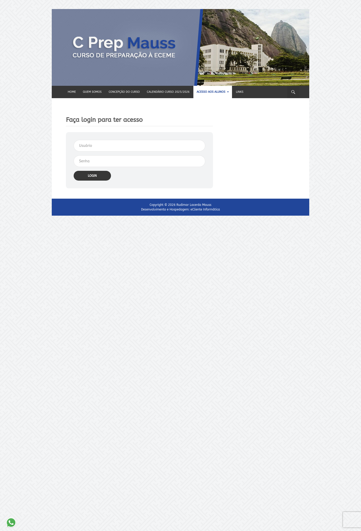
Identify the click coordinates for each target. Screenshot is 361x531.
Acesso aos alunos (210, 92)
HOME (72, 92)
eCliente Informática (205, 209)
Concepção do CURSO (124, 92)
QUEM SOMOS (92, 92)
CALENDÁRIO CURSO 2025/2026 (168, 92)
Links (239, 92)
